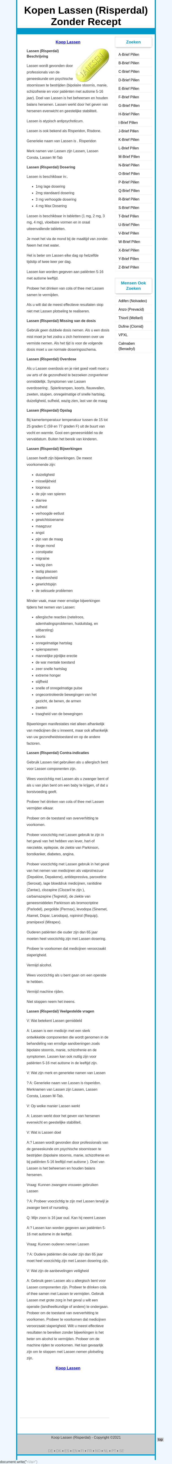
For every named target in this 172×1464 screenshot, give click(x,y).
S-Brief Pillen (128, 208)
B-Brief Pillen (128, 63)
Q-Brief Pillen (129, 191)
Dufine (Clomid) (130, 326)
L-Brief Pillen (128, 148)
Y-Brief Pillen (128, 259)
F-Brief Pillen (128, 97)
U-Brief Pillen (128, 225)
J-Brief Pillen (128, 131)
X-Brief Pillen (128, 250)
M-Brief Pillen (129, 157)
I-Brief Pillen (128, 123)
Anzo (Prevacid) (131, 309)
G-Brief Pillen (129, 105)
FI (82, 1451)
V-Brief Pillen (128, 233)
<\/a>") (32, 1462)
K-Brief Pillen (128, 140)
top (160, 1439)
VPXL (123, 335)
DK (58, 1451)
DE (50, 1451)
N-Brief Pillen (128, 165)
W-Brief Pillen (129, 242)
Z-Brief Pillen (128, 267)
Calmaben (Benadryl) (126, 346)
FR (89, 1451)
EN (75, 1451)
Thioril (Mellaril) (130, 318)
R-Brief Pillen (128, 199)
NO (98, 1451)
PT (114, 1451)
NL (106, 1451)
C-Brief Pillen (128, 71)
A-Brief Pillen (128, 54)
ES (66, 1451)
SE (121, 1451)
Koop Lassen (68, 42)
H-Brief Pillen (128, 114)
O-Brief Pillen (129, 174)
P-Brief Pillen (128, 182)
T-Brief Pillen (128, 216)
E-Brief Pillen (128, 88)
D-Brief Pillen (128, 80)
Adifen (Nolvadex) (132, 301)
